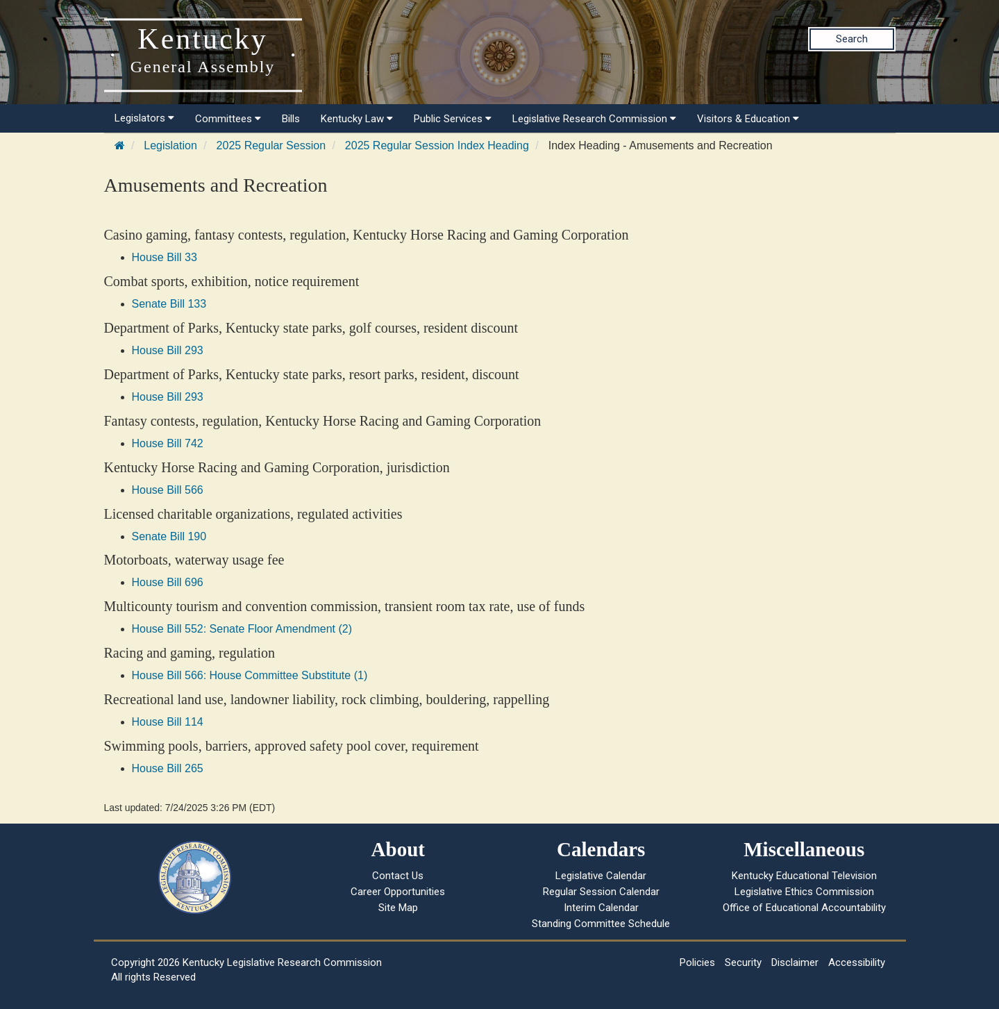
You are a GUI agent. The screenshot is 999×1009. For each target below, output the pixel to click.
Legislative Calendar (600, 875)
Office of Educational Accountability (804, 907)
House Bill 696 (167, 582)
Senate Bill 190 (169, 536)
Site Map (398, 907)
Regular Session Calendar (601, 891)
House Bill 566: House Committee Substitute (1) (250, 675)
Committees (228, 118)
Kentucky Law (357, 118)
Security (743, 962)
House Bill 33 (164, 257)
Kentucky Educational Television (804, 875)
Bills (291, 118)
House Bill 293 (167, 350)
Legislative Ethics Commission (804, 891)
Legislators (144, 118)
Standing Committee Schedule (601, 923)
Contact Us (397, 875)
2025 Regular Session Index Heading (437, 145)
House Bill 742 (167, 443)
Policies (697, 962)
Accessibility (856, 962)
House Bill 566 (167, 490)
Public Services (453, 118)
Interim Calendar (601, 907)
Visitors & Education (748, 118)
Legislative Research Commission (594, 118)
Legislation (170, 145)
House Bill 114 (167, 722)
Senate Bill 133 (169, 304)
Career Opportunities (398, 891)
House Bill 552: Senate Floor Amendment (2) (242, 629)
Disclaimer (794, 962)
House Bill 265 (167, 768)
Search (852, 39)
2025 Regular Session (271, 145)
